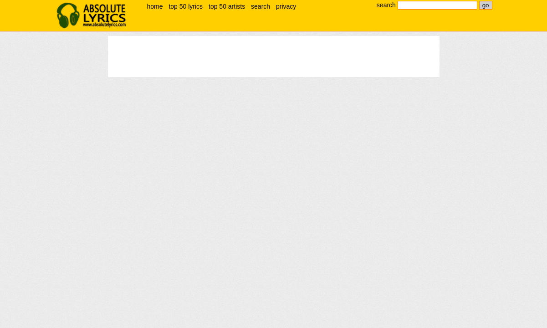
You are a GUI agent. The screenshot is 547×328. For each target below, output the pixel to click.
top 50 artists (227, 6)
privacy (286, 6)
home (155, 6)
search (260, 6)
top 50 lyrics (186, 6)
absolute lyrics (91, 15)
